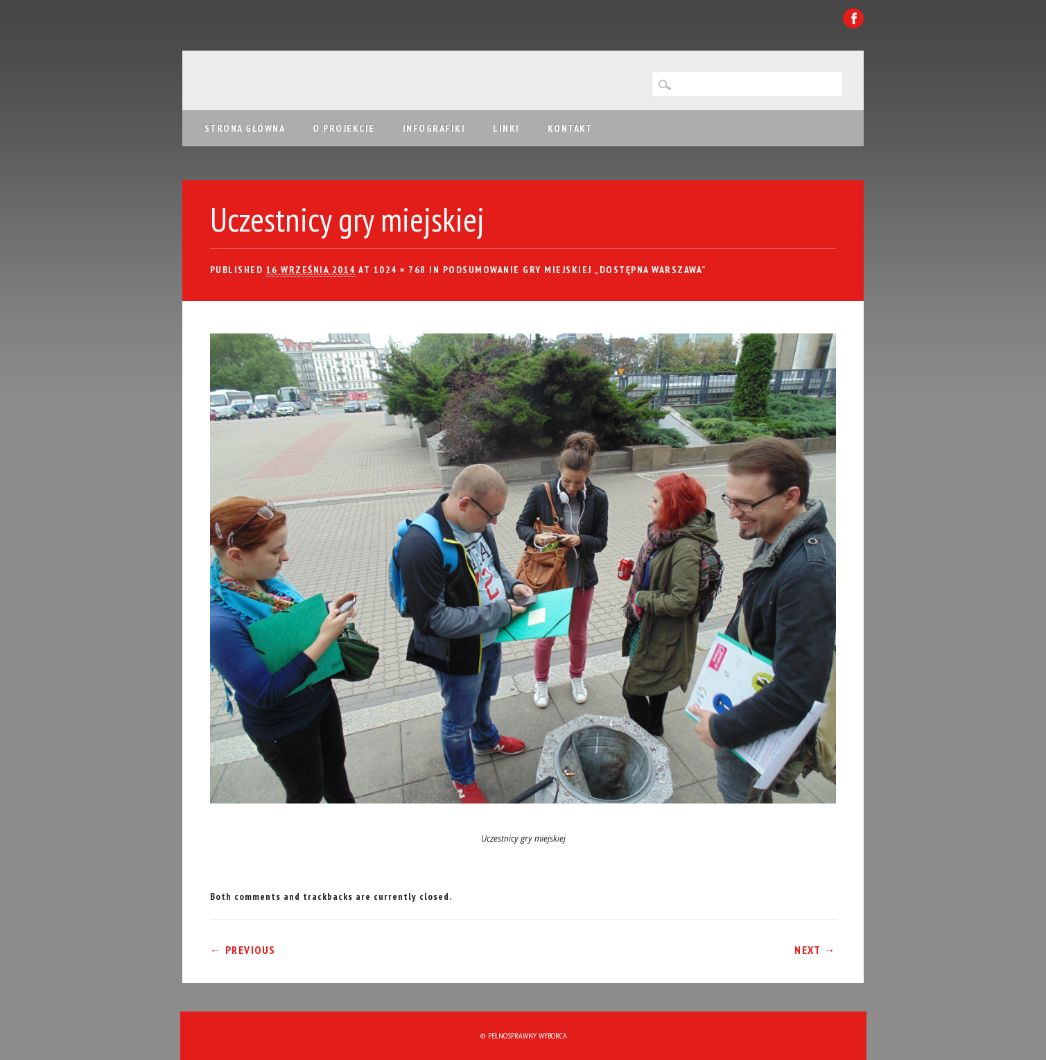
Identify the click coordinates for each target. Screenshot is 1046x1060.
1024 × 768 (400, 269)
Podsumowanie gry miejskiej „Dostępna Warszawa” (575, 269)
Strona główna (245, 128)
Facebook (853, 18)
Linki (506, 128)
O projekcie (344, 128)
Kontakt (570, 128)
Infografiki (434, 128)
